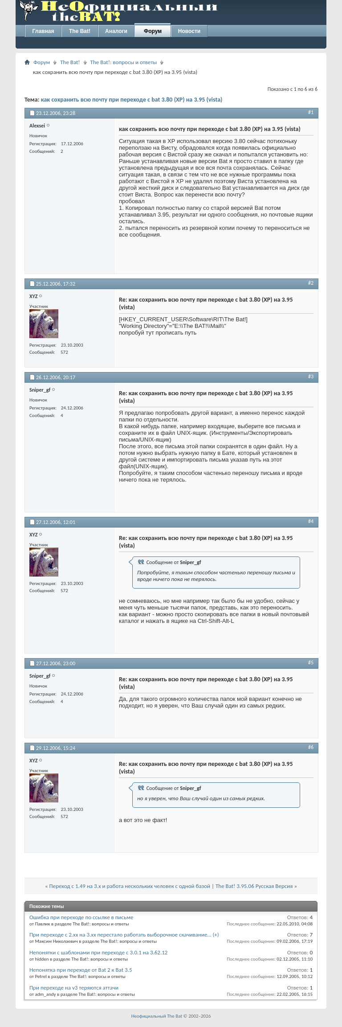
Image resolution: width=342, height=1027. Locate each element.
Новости (189, 31)
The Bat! (79, 31)
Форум (153, 31)
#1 (311, 112)
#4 (311, 521)
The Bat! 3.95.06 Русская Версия (254, 886)
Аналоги (116, 31)
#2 (311, 283)
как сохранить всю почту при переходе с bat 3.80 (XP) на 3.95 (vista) (132, 99)
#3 (311, 376)
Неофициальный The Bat (156, 1016)
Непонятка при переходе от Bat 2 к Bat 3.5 (80, 969)
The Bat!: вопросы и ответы (123, 62)
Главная (43, 31)
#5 (311, 662)
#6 (311, 747)
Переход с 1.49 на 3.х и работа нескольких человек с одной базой (130, 886)
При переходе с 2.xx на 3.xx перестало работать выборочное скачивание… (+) (124, 934)
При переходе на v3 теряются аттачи (73, 987)
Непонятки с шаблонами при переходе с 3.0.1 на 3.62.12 (98, 952)
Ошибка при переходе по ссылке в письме (81, 917)
